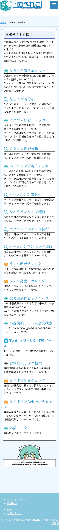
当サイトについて (17, 499)
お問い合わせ (14, 513)
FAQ (9, 509)
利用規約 (12, 503)
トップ (3, 22)
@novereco (50, 519)
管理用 (55, 523)
